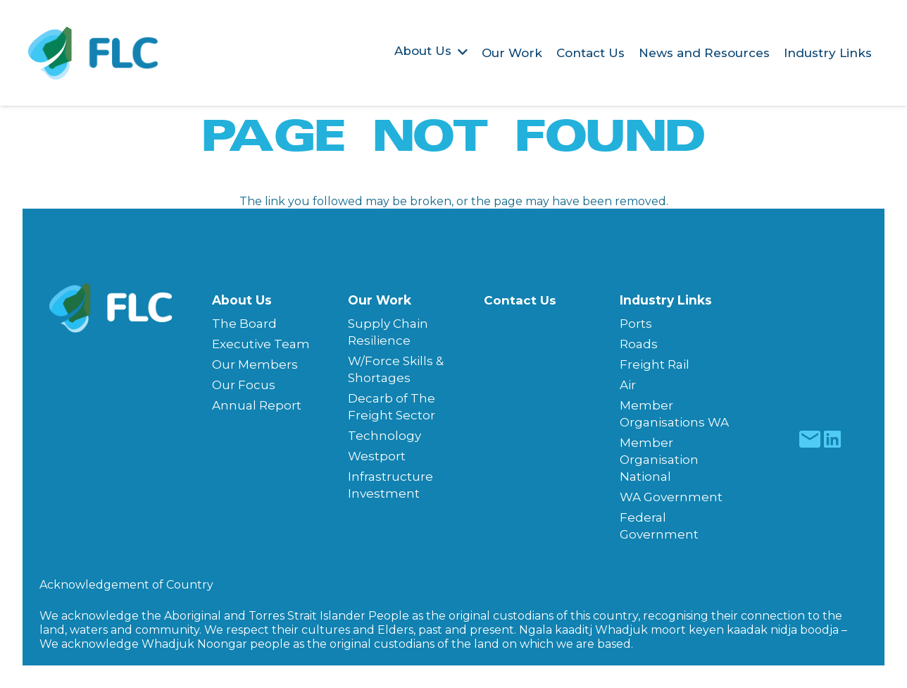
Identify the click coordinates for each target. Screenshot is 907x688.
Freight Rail (654, 364)
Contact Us (520, 300)
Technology (384, 436)
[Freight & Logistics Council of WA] (93, 53)
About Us (242, 300)
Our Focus (243, 385)
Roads (639, 344)
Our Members (255, 364)
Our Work (379, 300)
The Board (244, 324)
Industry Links (666, 300)
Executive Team (261, 344)
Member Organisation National (659, 460)
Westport (377, 456)
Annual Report (256, 405)
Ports (636, 324)
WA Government (671, 497)
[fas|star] (809, 439)
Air (628, 385)
